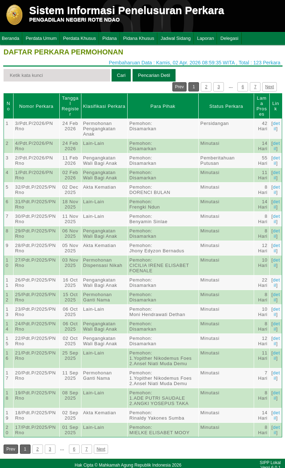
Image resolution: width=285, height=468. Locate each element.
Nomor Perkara (36, 106)
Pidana (109, 38)
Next (269, 86)
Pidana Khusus (138, 38)
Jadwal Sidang (176, 38)
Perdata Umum (41, 38)
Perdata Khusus (79, 38)
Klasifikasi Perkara (104, 106)
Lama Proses (262, 106)
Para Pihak (162, 106)
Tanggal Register (70, 106)
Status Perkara (226, 106)
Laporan (205, 38)
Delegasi (229, 38)
